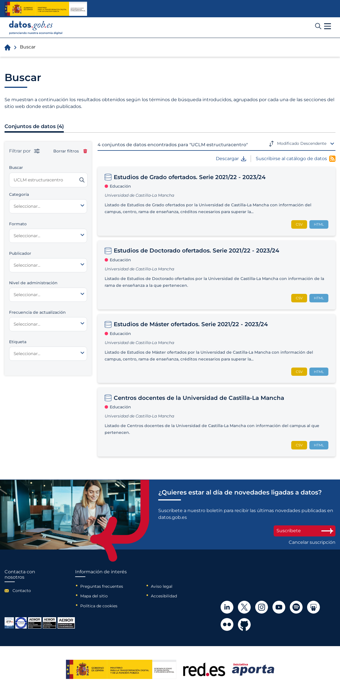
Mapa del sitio (94, 596)
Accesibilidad (164, 596)
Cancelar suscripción (312, 542)
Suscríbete (304, 530)
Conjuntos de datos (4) (34, 126)
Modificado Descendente (301, 143)
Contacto (21, 590)
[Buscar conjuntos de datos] (48, 180)
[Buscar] (82, 180)
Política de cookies (98, 605)
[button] (327, 26)
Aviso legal (161, 586)
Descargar (231, 158)
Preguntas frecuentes (101, 586)
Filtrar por (24, 151)
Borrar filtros (70, 151)
